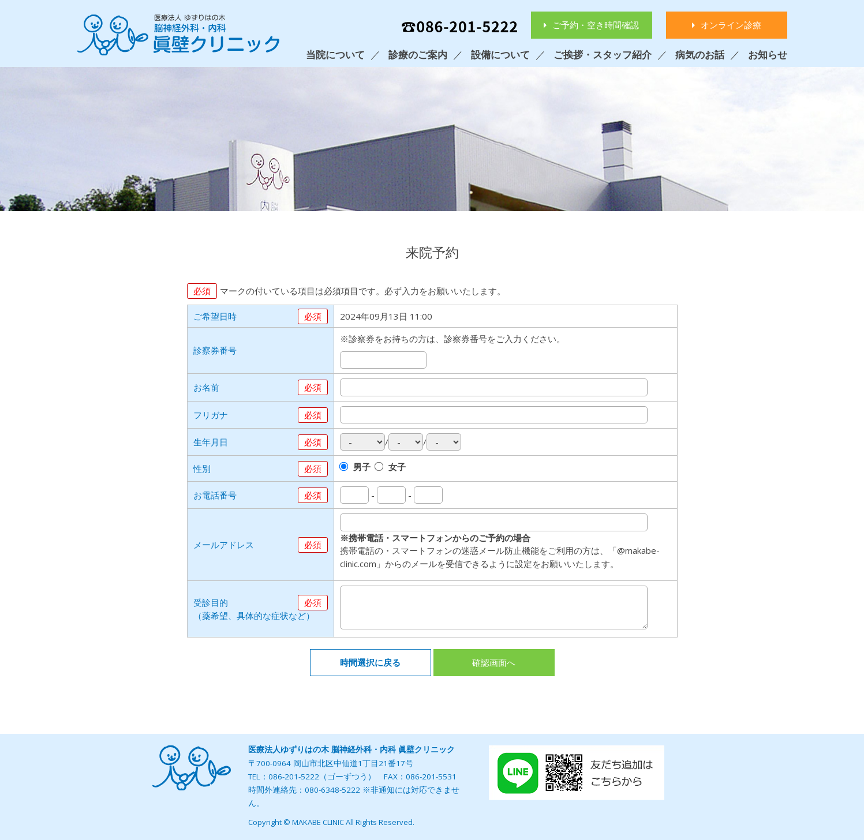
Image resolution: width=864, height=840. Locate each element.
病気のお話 (699, 54)
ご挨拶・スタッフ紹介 (602, 54)
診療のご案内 (417, 54)
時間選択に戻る (370, 662)
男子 (362, 466)
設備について (500, 54)
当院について (335, 54)
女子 (397, 466)
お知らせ (767, 54)
